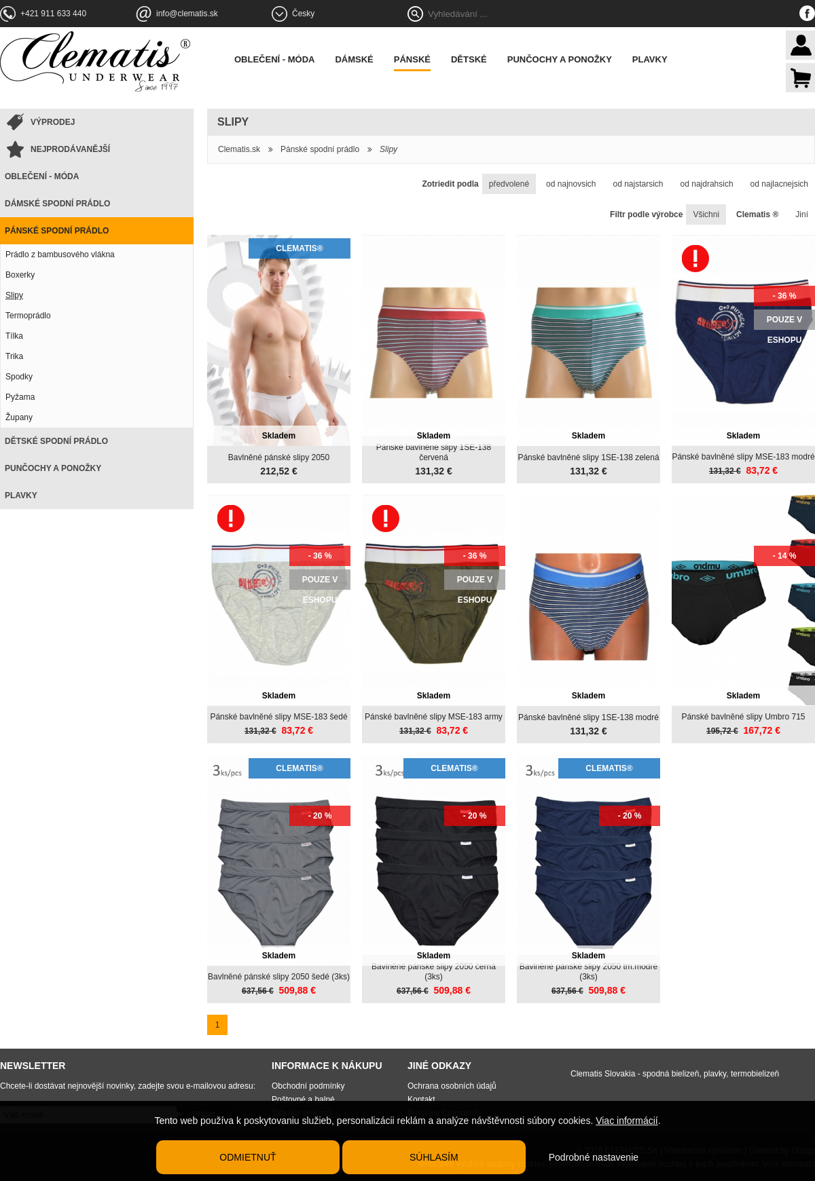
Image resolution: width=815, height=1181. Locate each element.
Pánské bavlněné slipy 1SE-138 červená (433, 452)
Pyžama (20, 397)
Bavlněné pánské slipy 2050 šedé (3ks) (279, 976)
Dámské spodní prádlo (57, 203)
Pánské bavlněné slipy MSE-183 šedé (278, 716)
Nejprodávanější (70, 149)
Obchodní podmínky (308, 1086)
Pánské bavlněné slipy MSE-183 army (434, 716)
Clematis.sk (239, 149)
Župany (19, 417)
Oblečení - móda (274, 59)
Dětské (469, 59)
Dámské (354, 59)
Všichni (706, 214)
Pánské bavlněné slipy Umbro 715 (743, 716)
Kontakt (421, 1099)
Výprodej (53, 122)
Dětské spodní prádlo (56, 441)
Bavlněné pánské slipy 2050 (278, 457)
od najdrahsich (707, 184)
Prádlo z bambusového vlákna (60, 254)
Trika (14, 356)
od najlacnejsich (779, 184)
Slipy (14, 295)
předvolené (509, 184)
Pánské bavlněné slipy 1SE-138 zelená (588, 457)
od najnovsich (571, 184)
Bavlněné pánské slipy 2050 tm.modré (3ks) (588, 971)
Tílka (14, 336)
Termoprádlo (28, 315)
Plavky (650, 59)
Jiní (801, 214)
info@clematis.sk (187, 13)
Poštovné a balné (303, 1099)
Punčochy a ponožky (559, 59)
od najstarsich (638, 184)
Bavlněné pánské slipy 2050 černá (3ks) (434, 971)
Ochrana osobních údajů (452, 1086)
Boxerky (20, 275)
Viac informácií (627, 1120)
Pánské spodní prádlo (57, 231)
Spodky (19, 376)
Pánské (412, 59)
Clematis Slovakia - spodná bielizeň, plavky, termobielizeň (674, 1074)
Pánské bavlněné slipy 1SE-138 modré (588, 717)
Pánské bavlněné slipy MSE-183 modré (743, 457)
